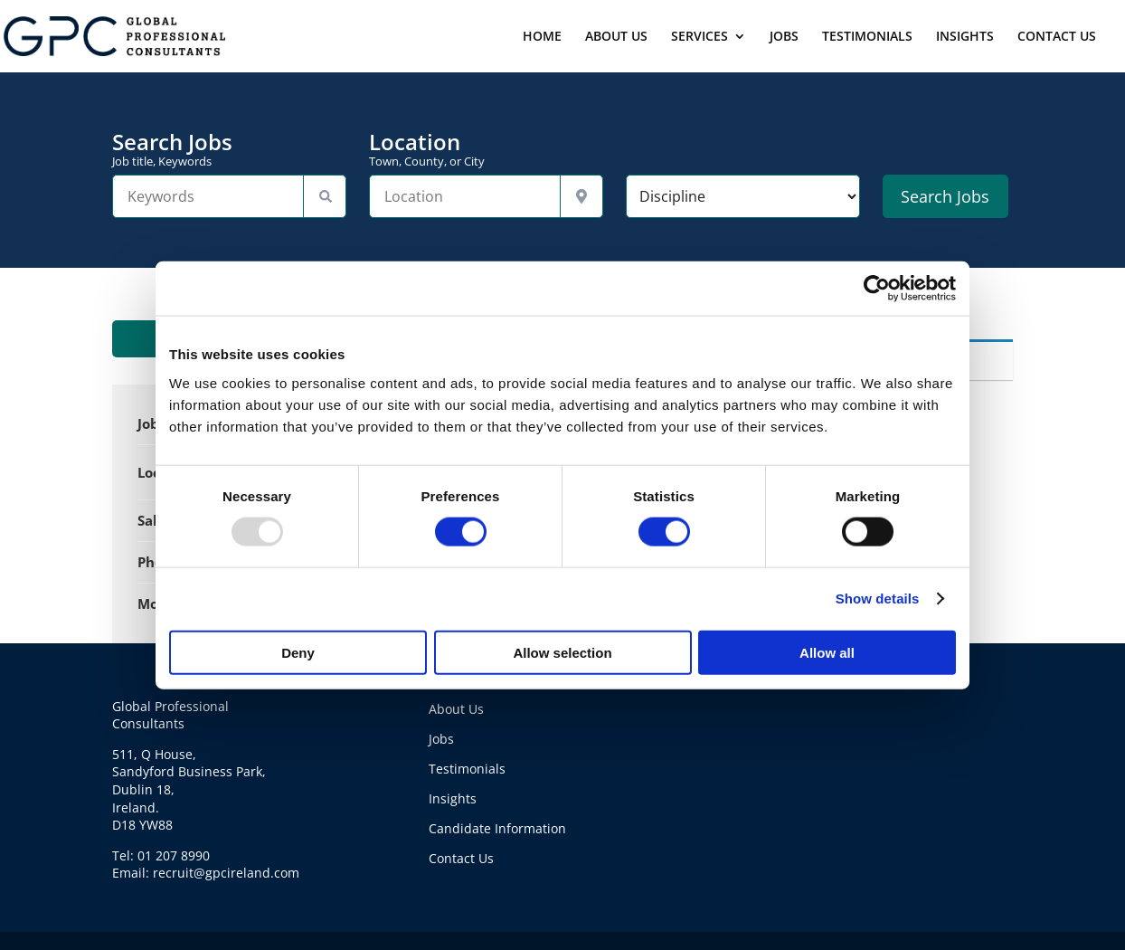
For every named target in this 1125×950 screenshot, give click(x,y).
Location (486, 149)
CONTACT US (1056, 37)
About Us (456, 708)
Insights (453, 798)
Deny (298, 652)
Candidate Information (497, 828)
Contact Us (461, 858)
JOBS (784, 37)
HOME (542, 37)
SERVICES (699, 37)
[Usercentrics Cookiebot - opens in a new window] (877, 288)
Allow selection (562, 652)
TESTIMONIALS (867, 37)
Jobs (441, 738)
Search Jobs (229, 149)
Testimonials (467, 768)
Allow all (827, 652)
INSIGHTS (965, 37)
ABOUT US (616, 37)
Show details (878, 598)
